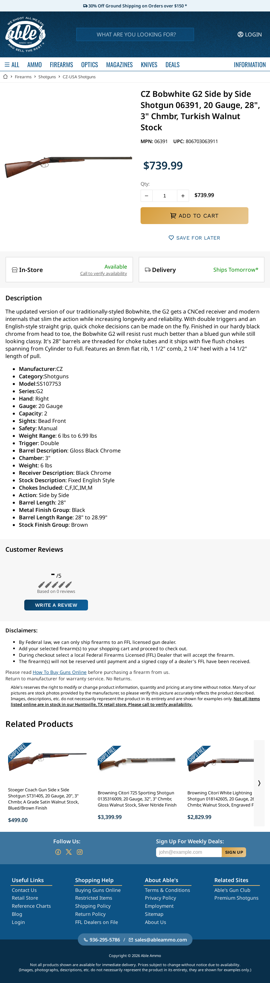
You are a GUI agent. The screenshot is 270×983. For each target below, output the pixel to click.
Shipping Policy (93, 906)
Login (18, 922)
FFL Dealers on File (96, 922)
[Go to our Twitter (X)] (68, 852)
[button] (147, 196)
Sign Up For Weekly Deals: (190, 841)
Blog (17, 914)
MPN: (147, 141)
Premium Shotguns (236, 898)
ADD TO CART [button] (194, 215)
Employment (159, 906)
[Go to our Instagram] (79, 852)
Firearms (23, 77)
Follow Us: (66, 841)
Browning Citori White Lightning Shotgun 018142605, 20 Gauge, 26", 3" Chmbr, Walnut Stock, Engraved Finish (225, 799)
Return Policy (90, 914)
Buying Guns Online (98, 890)
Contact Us (24, 890)
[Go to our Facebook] (58, 852)
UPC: (179, 141)
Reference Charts (31, 906)
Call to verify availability (103, 273)
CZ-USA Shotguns (79, 77)
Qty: (145, 184)
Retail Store (25, 898)
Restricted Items (93, 898)
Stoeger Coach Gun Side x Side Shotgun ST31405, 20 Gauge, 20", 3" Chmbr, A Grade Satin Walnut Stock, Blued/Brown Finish (43, 799)
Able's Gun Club (232, 890)
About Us (155, 922)
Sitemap (154, 914)
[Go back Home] (5, 77)
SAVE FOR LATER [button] (194, 237)
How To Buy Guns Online (60, 672)
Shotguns (47, 77)
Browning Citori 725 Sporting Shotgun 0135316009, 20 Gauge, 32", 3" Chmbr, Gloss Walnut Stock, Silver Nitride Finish (137, 799)
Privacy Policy (160, 898)
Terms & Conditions (167, 890)
